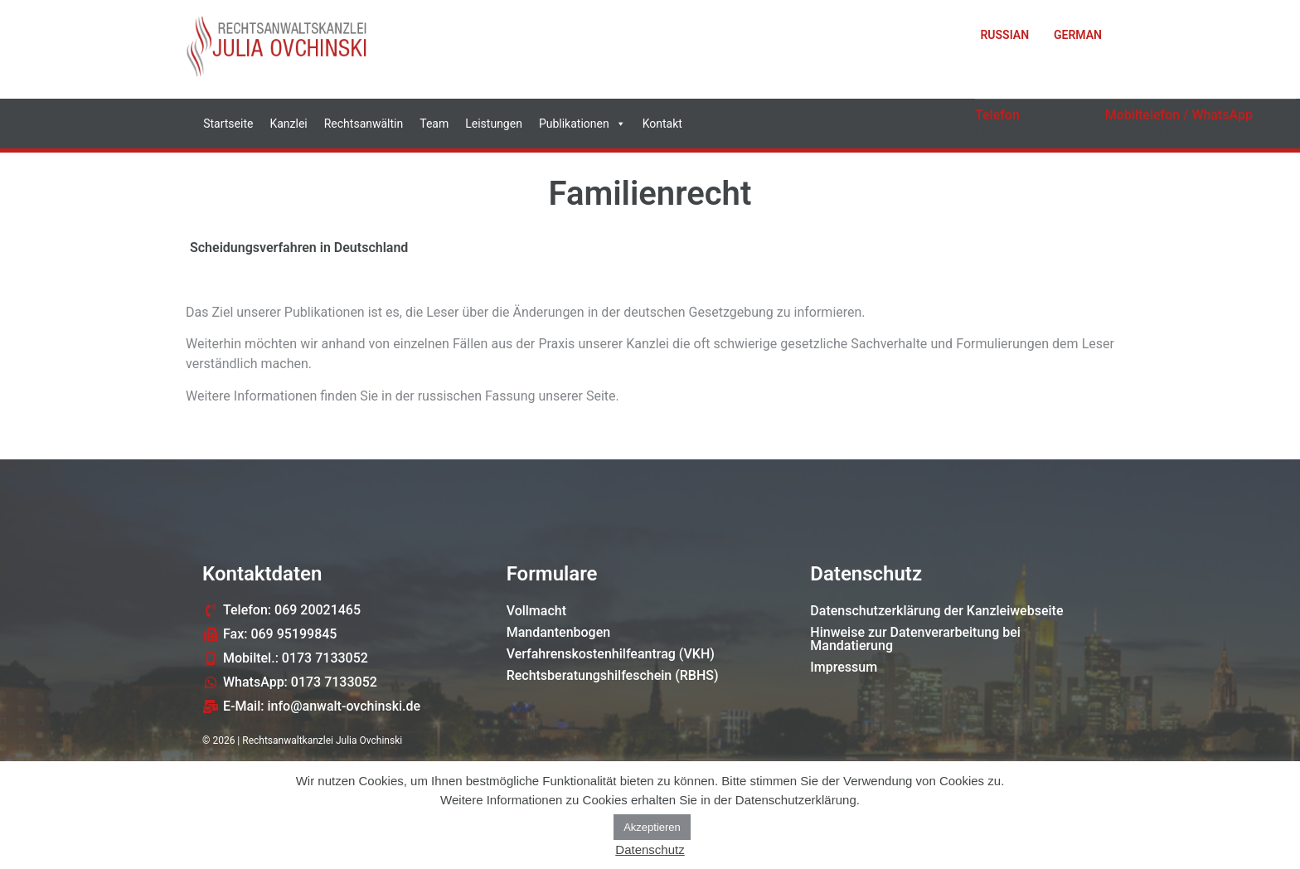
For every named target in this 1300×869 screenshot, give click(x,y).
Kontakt (662, 123)
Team (434, 123)
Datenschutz (649, 849)
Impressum (843, 667)
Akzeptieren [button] (652, 827)
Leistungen (493, 123)
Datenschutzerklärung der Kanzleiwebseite (936, 611)
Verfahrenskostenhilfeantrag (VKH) (611, 654)
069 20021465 (1029, 133)
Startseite (228, 123)
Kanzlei (288, 123)
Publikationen (582, 123)
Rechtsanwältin (364, 123)
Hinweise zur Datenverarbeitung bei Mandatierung (915, 638)
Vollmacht (536, 611)
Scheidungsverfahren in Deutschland (299, 247)
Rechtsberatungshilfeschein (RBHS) (613, 675)
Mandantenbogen (559, 632)
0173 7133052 (1159, 133)
